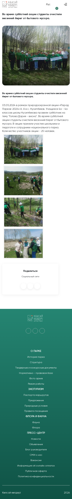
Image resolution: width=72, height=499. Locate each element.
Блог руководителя (36, 449)
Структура (36, 362)
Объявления (36, 444)
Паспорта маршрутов (36, 395)
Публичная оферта (36, 471)
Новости (36, 438)
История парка (36, 356)
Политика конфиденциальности (36, 476)
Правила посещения (36, 411)
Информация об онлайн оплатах (36, 465)
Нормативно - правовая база (36, 373)
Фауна (36, 422)
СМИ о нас (36, 454)
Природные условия (36, 405)
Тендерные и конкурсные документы (36, 367)
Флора (36, 427)
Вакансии (36, 460)
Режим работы (36, 383)
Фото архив (36, 378)
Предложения (36, 400)
